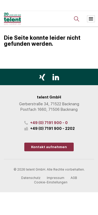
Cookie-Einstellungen (50, 182)
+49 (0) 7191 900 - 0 (49, 122)
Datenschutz (31, 178)
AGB (74, 178)
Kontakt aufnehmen (49, 147)
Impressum (55, 178)
